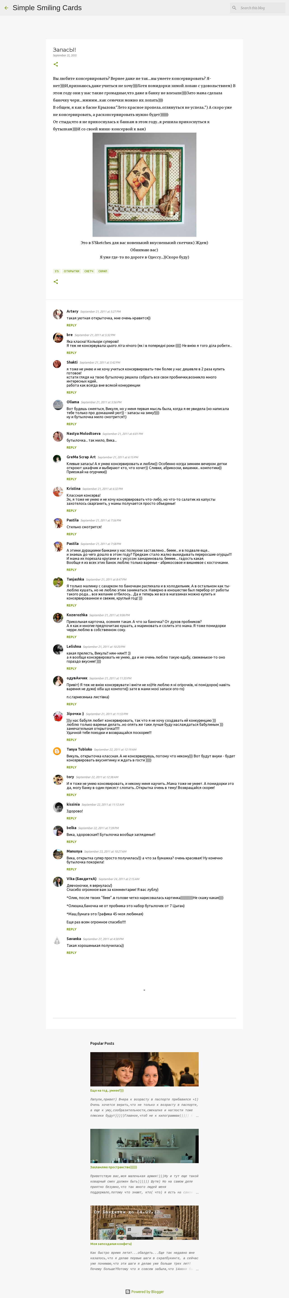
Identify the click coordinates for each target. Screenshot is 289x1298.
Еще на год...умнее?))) (107, 1090)
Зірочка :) (75, 714)
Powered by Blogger (144, 1292)
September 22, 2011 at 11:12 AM (103, 804)
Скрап (102, 271)
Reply (72, 325)
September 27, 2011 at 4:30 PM (103, 939)
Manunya (74, 851)
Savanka (74, 939)
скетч (88, 271)
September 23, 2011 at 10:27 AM (105, 851)
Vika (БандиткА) (82, 879)
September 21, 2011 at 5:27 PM (100, 311)
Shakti (72, 362)
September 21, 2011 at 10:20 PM (104, 646)
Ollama (73, 402)
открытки (71, 271)
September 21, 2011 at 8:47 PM (106, 579)
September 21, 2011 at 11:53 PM (107, 713)
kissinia (73, 804)
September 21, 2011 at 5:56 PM (101, 402)
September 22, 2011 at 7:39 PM (98, 828)
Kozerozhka (77, 615)
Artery (72, 311)
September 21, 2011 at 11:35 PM (110, 678)
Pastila (73, 520)
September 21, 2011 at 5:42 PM (99, 362)
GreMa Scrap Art (81, 457)
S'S (57, 271)
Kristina (73, 488)
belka (71, 828)
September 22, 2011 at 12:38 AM (97, 777)
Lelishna (74, 646)
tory (70, 777)
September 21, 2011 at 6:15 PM (118, 457)
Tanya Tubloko (79, 749)
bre (70, 335)
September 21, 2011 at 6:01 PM (122, 433)
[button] (55, 65)
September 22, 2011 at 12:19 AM (115, 749)
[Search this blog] (261, 7)
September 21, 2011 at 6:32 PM (102, 488)
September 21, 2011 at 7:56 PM (100, 520)
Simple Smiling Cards (47, 8)
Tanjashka (75, 579)
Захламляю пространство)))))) (113, 1167)
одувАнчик (77, 678)
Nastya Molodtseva (83, 433)
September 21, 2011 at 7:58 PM (100, 543)
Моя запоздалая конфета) (111, 1244)
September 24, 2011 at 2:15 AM (118, 879)
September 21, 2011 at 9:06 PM (109, 615)
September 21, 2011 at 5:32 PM (95, 335)
